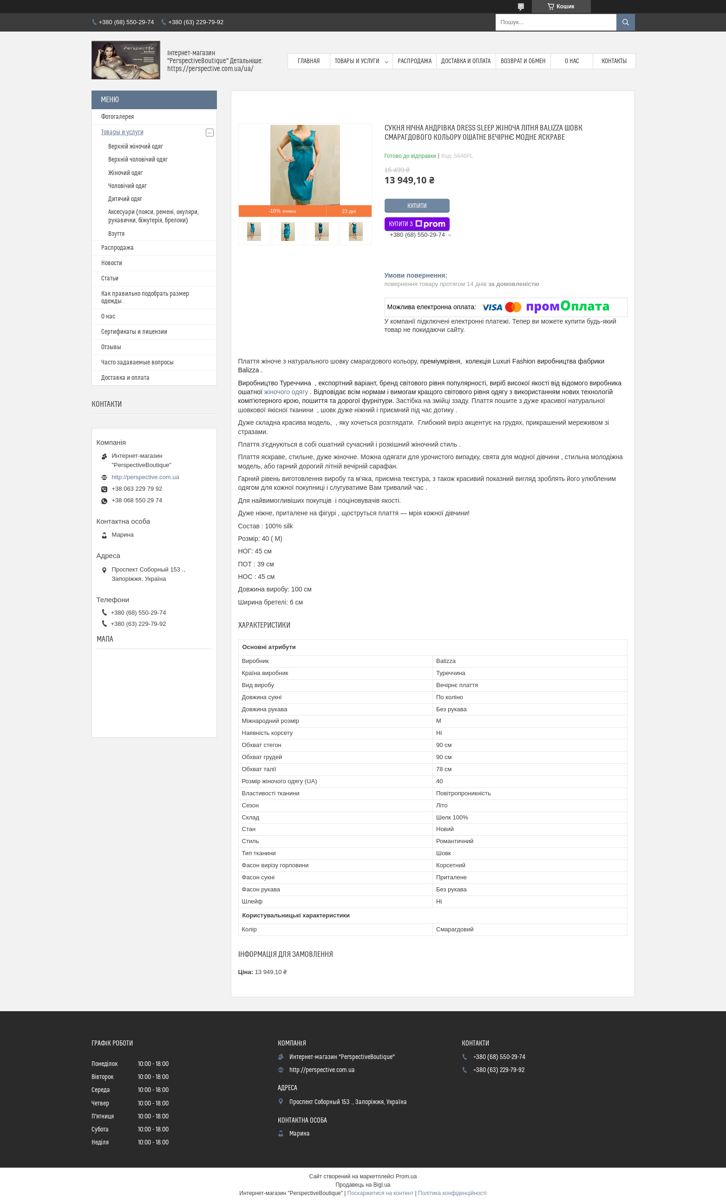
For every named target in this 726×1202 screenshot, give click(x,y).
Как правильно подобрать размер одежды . (145, 297)
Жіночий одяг (125, 173)
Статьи (109, 278)
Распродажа (415, 61)
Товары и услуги (357, 61)
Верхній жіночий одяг (135, 146)
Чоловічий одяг (127, 186)
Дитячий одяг (125, 199)
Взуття (116, 234)
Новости (111, 263)
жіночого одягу (286, 392)
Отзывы (111, 347)
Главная (309, 61)
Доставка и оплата (466, 61)
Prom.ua (406, 1176)
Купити (417, 206)
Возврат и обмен (523, 61)
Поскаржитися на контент (380, 1193)
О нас (572, 61)
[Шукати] (625, 22)
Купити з (417, 224)
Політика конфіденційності (452, 1193)
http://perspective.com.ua (145, 477)
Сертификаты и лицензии (134, 332)
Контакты (614, 61)
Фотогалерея (117, 117)
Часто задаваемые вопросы (137, 362)
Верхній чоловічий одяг (138, 159)
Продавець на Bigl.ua (362, 1185)
